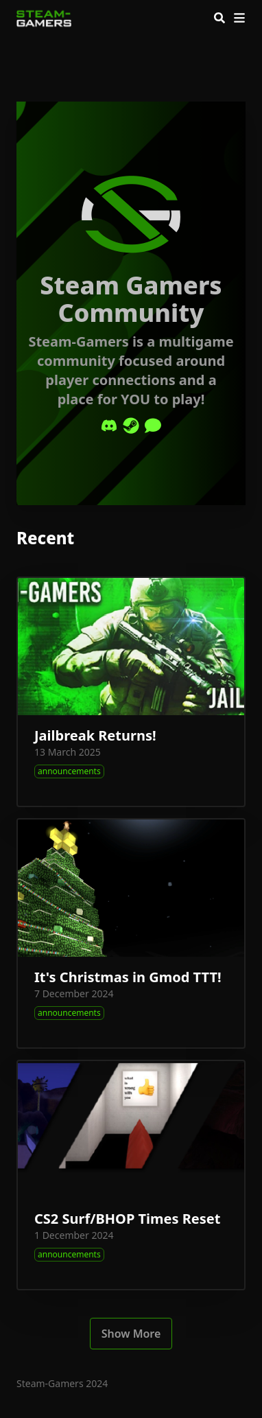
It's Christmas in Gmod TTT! (128, 977)
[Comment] (153, 425)
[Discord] (109, 425)
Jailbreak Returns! (95, 735)
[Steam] (131, 425)
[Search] (219, 17)
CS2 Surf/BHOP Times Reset (127, 1218)
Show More (131, 1333)
